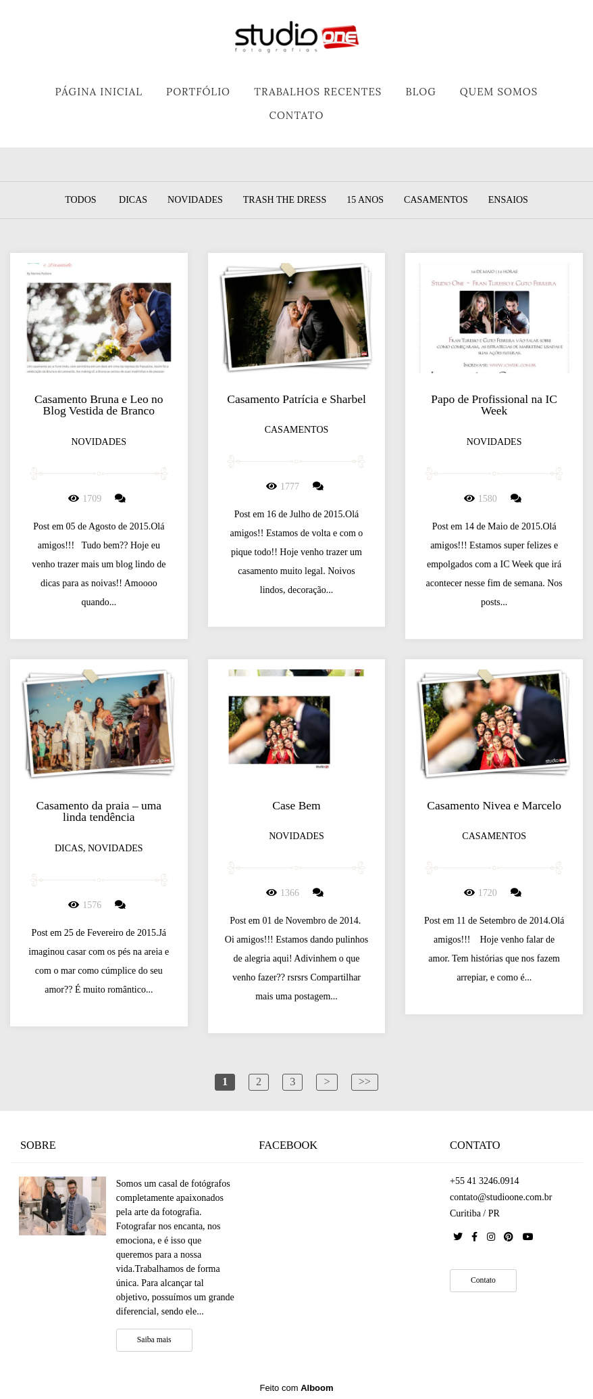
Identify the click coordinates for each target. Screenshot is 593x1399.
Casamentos (436, 200)
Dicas (133, 200)
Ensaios (508, 200)
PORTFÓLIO (198, 91)
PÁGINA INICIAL (99, 91)
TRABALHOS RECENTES (318, 91)
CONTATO (296, 115)
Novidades (195, 200)
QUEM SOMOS (499, 91)
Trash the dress (284, 200)
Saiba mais (154, 1339)
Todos (80, 200)
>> (365, 1081)
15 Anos (365, 200)
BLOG (420, 91)
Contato (483, 1280)
